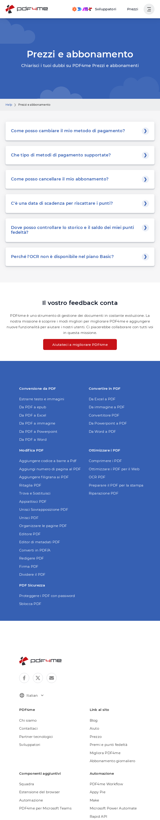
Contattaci (28, 728)
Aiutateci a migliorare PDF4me (80, 344)
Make (94, 800)
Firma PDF (29, 566)
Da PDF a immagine (37, 423)
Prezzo (96, 736)
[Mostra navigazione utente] (149, 9)
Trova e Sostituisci (35, 493)
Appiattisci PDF (33, 501)
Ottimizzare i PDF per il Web (114, 469)
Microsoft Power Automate (113, 808)
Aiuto (94, 728)
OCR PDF (97, 477)
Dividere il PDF (32, 574)
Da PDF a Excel (32, 415)
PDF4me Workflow (106, 784)
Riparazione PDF (104, 493)
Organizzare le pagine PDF (43, 526)
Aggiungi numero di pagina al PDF (50, 469)
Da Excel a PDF (102, 399)
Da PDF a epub (32, 407)
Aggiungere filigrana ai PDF (44, 477)
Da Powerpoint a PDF (108, 423)
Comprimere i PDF (105, 461)
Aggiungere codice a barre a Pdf (47, 461)
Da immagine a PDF (107, 407)
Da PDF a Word (33, 439)
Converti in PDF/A (34, 550)
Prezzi (132, 9)
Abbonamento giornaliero (112, 761)
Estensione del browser (39, 792)
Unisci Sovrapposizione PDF (43, 509)
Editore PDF (30, 534)
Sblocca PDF (30, 604)
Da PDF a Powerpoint (38, 431)
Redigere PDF (31, 558)
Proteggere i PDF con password (47, 596)
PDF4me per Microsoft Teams (45, 808)
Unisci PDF (29, 518)
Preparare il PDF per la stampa (116, 485)
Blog (94, 720)
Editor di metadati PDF (39, 542)
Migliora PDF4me (105, 753)
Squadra (26, 784)
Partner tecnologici (36, 736)
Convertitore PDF (104, 415)
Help (8, 104)
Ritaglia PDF (30, 485)
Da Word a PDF (102, 431)
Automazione (31, 800)
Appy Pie (97, 792)
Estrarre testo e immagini (41, 399)
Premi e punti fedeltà (108, 744)
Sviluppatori (29, 744)
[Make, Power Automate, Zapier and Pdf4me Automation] (94, 9)
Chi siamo (28, 720)
